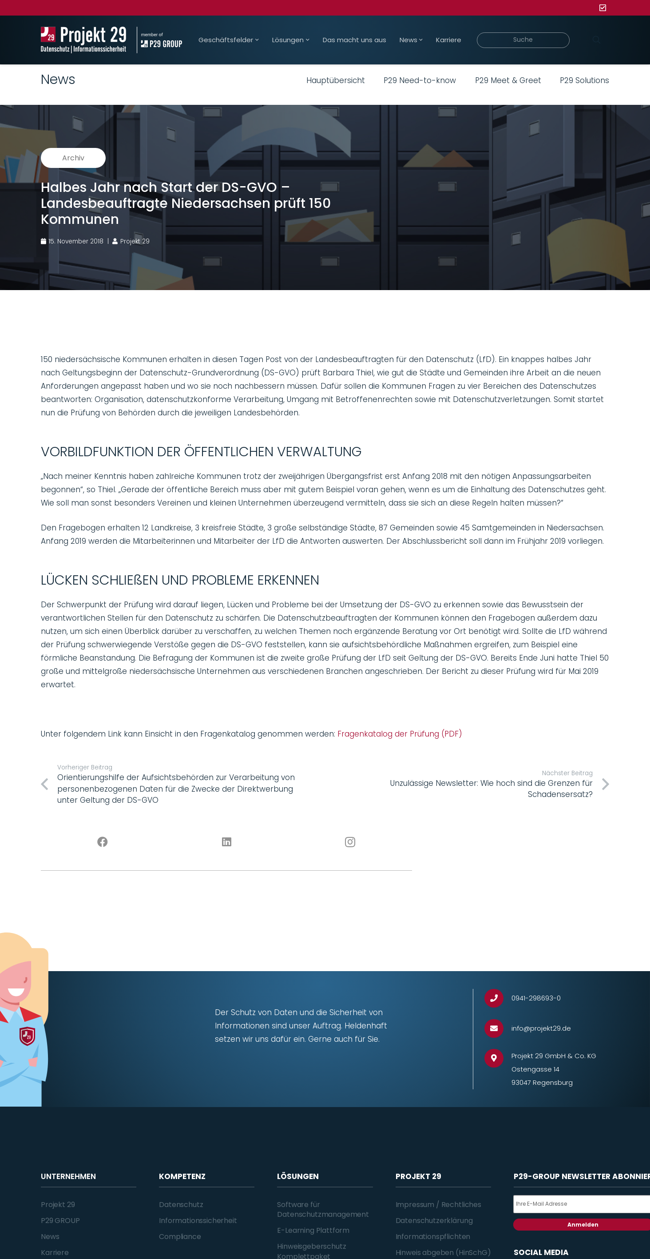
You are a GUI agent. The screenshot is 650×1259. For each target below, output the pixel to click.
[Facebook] (103, 842)
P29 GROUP (60, 1220)
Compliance (180, 1236)
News (50, 1236)
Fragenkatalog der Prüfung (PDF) (399, 734)
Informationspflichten (433, 1236)
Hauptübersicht (335, 80)
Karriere (55, 1252)
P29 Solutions (584, 80)
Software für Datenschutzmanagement (323, 1209)
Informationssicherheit (198, 1220)
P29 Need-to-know (420, 80)
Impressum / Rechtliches (438, 1204)
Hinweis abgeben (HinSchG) (443, 1252)
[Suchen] (596, 40)
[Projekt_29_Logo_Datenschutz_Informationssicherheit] (83, 40)
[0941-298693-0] (497, 998)
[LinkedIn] (227, 842)
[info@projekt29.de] (497, 1028)
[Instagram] (350, 842)
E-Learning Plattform (313, 1230)
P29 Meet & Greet (508, 80)
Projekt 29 (58, 1204)
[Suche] (523, 40)
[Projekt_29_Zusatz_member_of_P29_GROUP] (159, 40)
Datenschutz (181, 1204)
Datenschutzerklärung (434, 1220)
